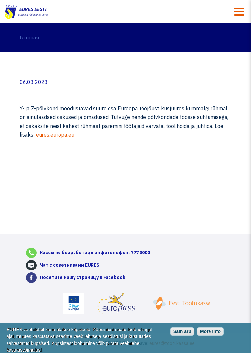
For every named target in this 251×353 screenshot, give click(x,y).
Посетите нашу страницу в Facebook (82, 277)
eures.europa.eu (55, 134)
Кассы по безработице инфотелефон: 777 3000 (95, 252)
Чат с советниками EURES (69, 265)
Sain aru (182, 333)
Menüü (239, 12)
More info (210, 333)
